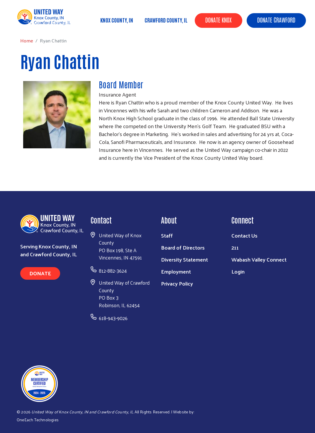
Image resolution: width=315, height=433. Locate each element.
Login (238, 271)
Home (34, 22)
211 (235, 247)
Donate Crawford (276, 19)
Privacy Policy (177, 283)
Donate (40, 273)
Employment (176, 271)
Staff (167, 235)
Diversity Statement (184, 259)
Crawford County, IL (166, 19)
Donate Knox (218, 19)
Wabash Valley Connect (259, 259)
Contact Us (244, 235)
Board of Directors (183, 247)
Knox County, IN (116, 19)
